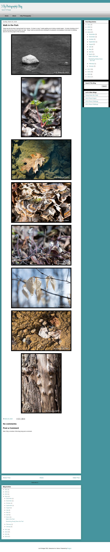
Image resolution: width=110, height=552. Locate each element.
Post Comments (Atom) (45, 482)
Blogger (69, 548)
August (8, 507)
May (7, 512)
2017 (6, 529)
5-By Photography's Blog (11, 6)
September (9, 505)
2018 (6, 496)
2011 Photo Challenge (91, 104)
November (9, 500)
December (9, 498)
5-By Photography (25, 16)
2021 (6, 489)
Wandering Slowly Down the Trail (14, 521)
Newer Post (6, 478)
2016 (6, 532)
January (8, 526)
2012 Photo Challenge (91, 101)
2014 (6, 536)
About (14, 16)
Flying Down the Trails (91, 95)
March (8, 517)
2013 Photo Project (90, 98)
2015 (6, 534)
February (8, 524)
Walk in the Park (10, 519)
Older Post (76, 478)
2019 (6, 494)
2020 (6, 492)
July (7, 510)
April (7, 514)
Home (6, 16)
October (8, 503)
